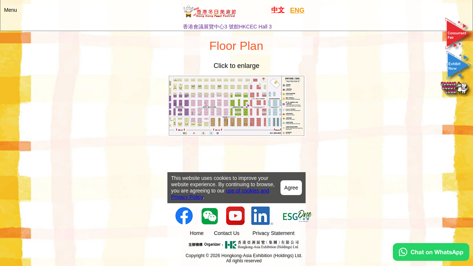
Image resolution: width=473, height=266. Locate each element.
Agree (291, 159)
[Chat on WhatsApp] (431, 259)
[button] (236, 15)
